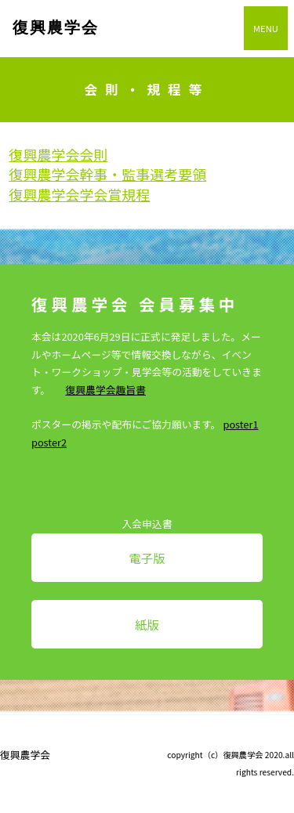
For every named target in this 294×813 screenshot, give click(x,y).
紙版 (147, 624)
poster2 (49, 442)
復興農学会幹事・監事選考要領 (107, 174)
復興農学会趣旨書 (106, 389)
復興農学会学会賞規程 (79, 194)
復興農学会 (56, 27)
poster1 (240, 424)
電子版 (147, 557)
